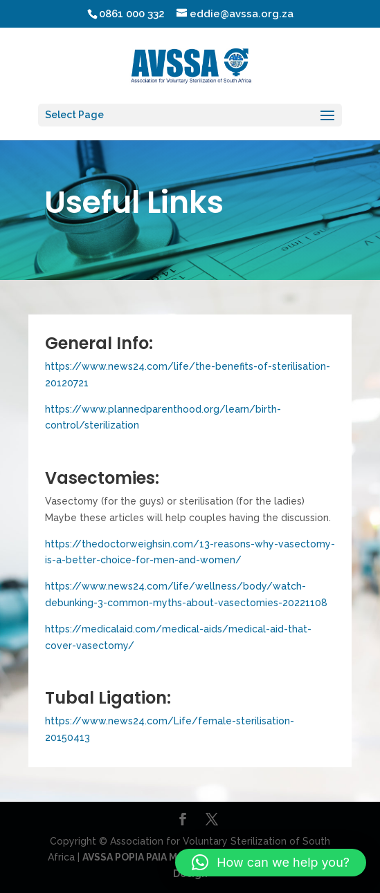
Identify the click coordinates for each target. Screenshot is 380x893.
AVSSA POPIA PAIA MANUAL (146, 857)
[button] (270, 862)
